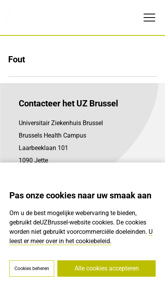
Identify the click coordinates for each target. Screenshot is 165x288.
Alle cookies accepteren (107, 268)
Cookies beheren (31, 268)
